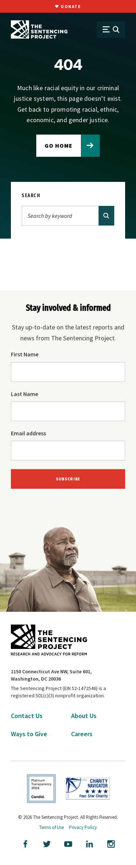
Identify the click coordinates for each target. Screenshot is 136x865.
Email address (28, 433)
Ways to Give (29, 734)
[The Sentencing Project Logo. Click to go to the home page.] (39, 29)
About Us (83, 715)
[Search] (60, 216)
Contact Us (26, 715)
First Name (24, 354)
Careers (81, 734)
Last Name (24, 394)
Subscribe (68, 479)
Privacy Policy (83, 827)
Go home (59, 145)
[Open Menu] (111, 29)
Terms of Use (51, 827)
